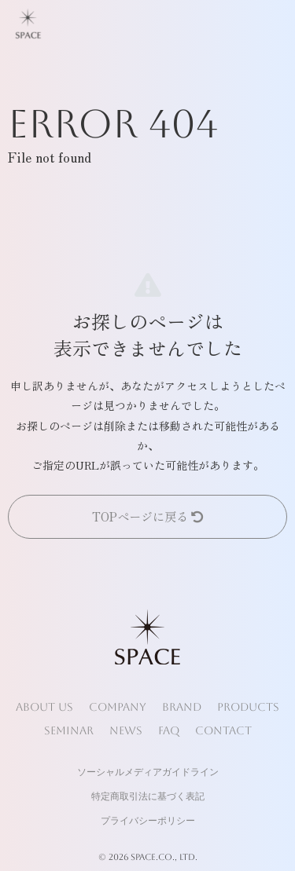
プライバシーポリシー (148, 820)
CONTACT (223, 730)
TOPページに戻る (147, 516)
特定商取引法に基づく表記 (148, 796)
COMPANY (117, 707)
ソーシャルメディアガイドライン (148, 772)
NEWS (125, 730)
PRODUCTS (248, 707)
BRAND (181, 707)
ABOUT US (44, 707)
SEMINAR (69, 730)
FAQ (168, 730)
